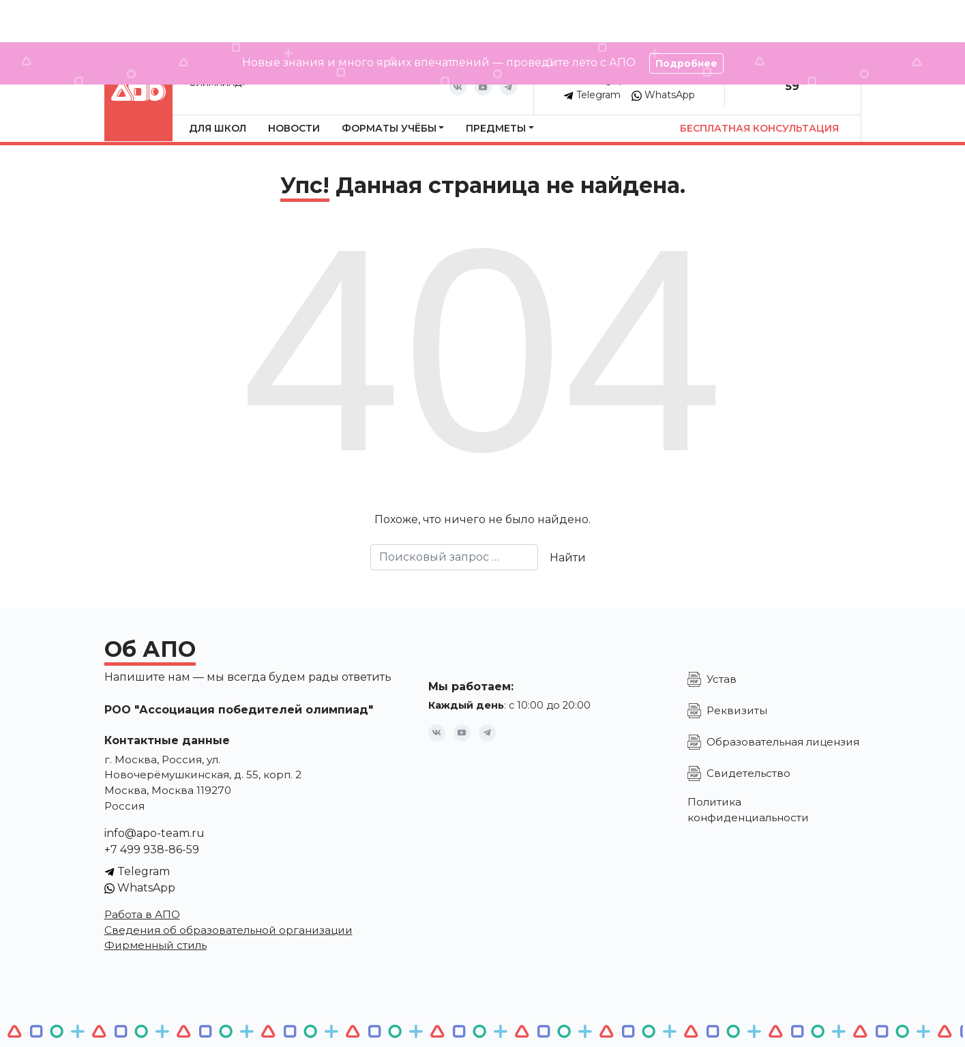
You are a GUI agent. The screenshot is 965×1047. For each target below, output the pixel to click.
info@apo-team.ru (154, 833)
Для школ (217, 128)
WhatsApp (663, 95)
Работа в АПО (142, 914)
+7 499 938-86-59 (151, 849)
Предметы (496, 128)
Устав (722, 679)
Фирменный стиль (155, 945)
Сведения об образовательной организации (228, 930)
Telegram (592, 95)
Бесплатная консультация (759, 128)
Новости (294, 128)
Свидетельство (748, 773)
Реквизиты (737, 710)
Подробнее (686, 63)
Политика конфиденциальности (748, 809)
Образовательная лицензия (783, 741)
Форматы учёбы (389, 128)
